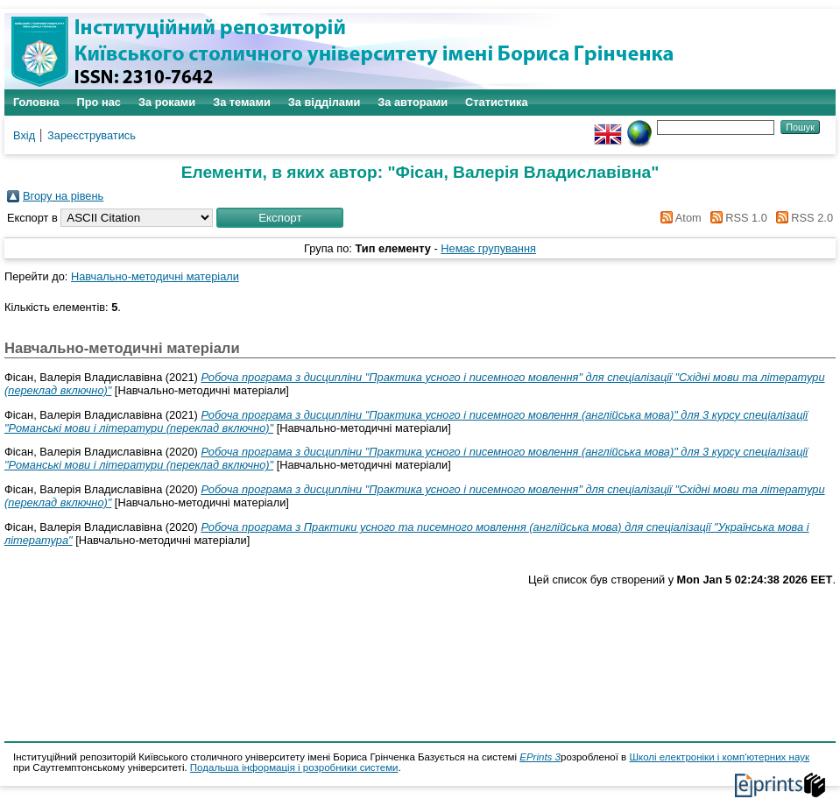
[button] (279, 218)
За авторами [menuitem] (413, 102)
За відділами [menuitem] (324, 102)
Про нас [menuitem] (99, 102)
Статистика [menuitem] (496, 102)
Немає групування (488, 248)
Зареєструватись (91, 135)
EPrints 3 (540, 757)
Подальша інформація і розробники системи (294, 767)
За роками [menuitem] (166, 102)
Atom (678, 217)
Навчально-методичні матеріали (155, 276)
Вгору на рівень (63, 195)
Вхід (24, 135)
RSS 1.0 (735, 217)
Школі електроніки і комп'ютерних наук (719, 757)
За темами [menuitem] (242, 102)
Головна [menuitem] (36, 102)
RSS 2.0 (801, 217)
